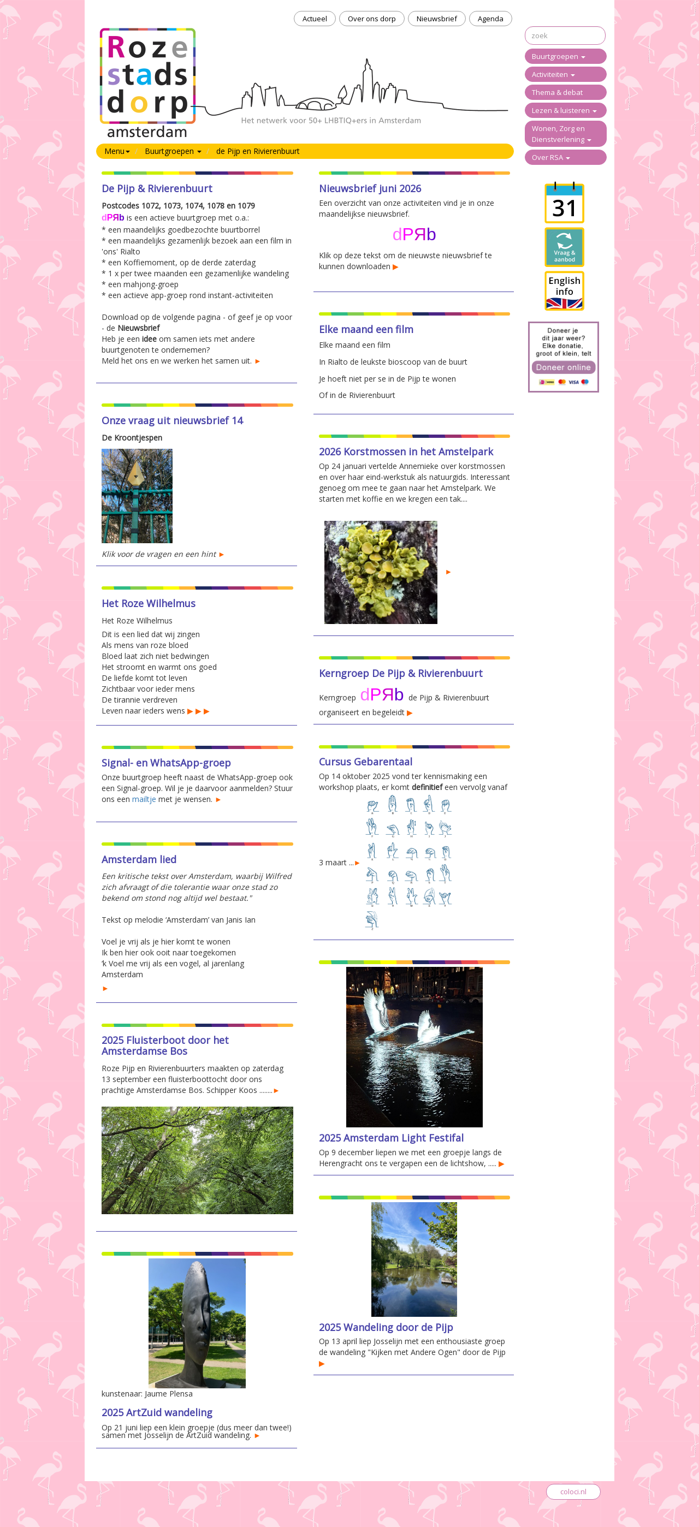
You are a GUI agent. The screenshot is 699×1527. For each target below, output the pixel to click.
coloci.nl (573, 1491)
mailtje (144, 799)
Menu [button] (117, 151)
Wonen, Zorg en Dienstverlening (561, 133)
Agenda (490, 18)
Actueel (315, 18)
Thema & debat (557, 92)
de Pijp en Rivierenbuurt (258, 151)
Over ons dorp (372, 18)
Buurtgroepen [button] (173, 151)
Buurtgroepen (558, 56)
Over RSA (551, 157)
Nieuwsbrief (437, 18)
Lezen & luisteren (564, 110)
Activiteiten (553, 74)
